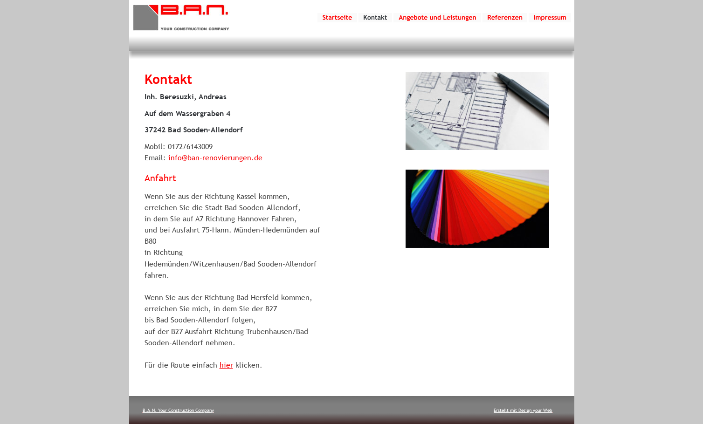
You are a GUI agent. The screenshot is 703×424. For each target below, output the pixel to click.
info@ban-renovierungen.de (215, 157)
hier (226, 365)
